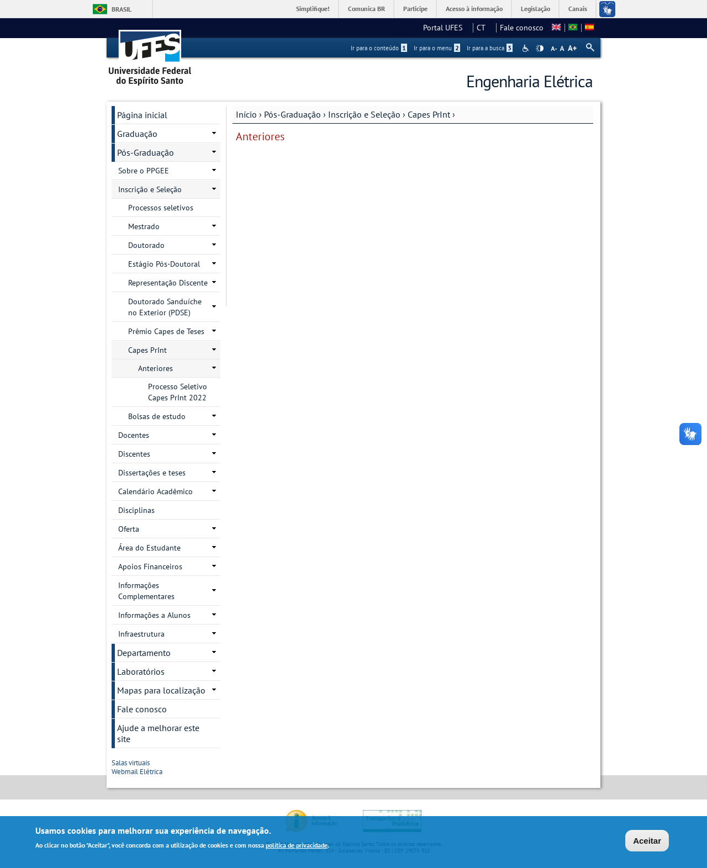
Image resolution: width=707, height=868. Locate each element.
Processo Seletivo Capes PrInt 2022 (177, 392)
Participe (415, 8)
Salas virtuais (134, 763)
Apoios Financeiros (150, 566)
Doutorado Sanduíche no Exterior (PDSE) (165, 307)
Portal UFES (446, 28)
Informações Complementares (146, 590)
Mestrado (144, 226)
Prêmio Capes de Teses (166, 331)
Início (246, 114)
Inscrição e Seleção (364, 114)
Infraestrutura (141, 634)
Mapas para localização (161, 690)
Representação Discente (168, 283)
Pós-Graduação (292, 114)
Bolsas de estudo (157, 416)
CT (484, 28)
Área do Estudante (149, 548)
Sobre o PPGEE (143, 171)
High (540, 48)
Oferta (128, 529)
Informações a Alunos (154, 615)
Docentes (133, 435)
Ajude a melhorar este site (158, 733)
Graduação (137, 133)
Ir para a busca (490, 48)
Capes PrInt (429, 114)
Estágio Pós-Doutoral (164, 264)
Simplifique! (313, 8)
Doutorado (146, 245)
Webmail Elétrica (140, 771)
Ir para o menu (437, 48)
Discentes (134, 454)
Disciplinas (136, 510)
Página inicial (142, 114)
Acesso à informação (474, 8)
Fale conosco (522, 28)
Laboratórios (141, 671)
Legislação (535, 8)
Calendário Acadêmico (155, 491)
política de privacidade (297, 846)
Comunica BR (366, 8)
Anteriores (155, 368)
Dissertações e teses (152, 473)
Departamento (144, 652)
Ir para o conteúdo (379, 48)
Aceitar (647, 841)
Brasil (121, 9)
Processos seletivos (160, 208)
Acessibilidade (527, 48)
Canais (577, 8)
